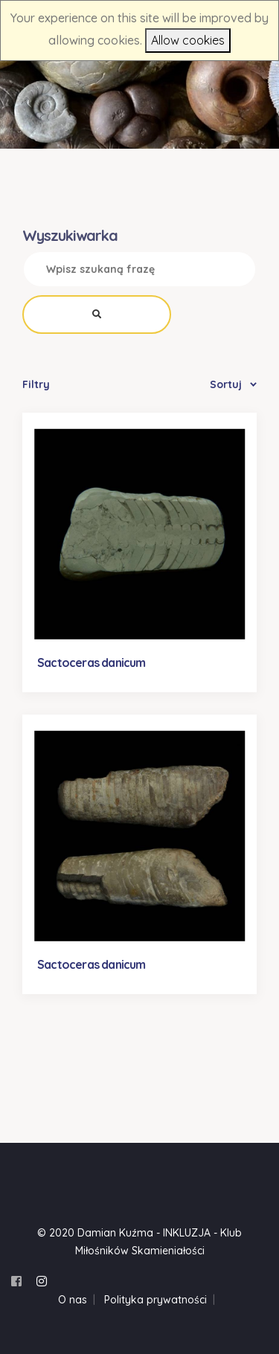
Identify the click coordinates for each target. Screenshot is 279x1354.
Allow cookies (188, 40)
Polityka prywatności (155, 1299)
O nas (72, 1299)
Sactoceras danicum (91, 662)
